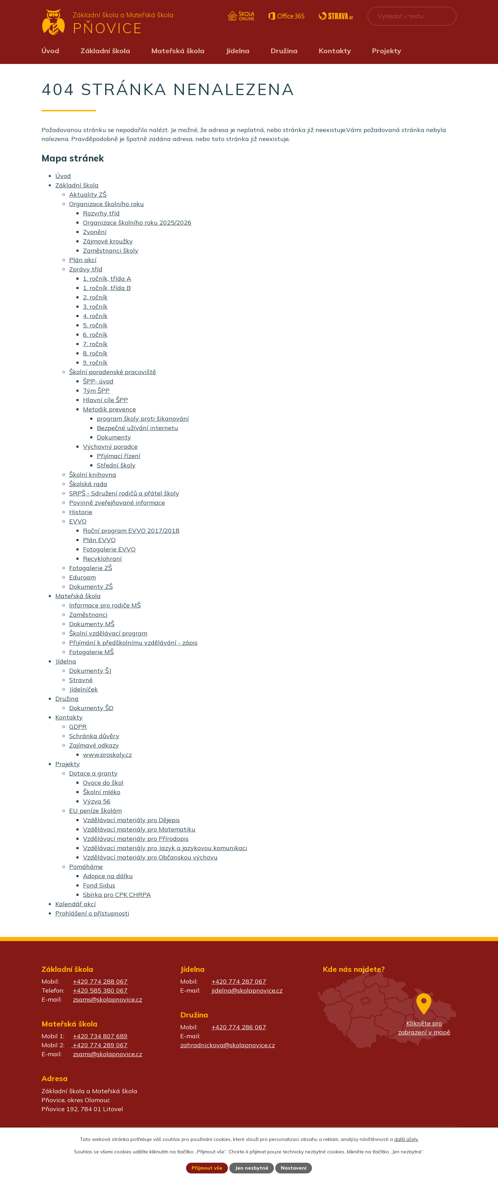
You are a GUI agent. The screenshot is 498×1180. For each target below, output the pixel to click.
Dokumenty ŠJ (90, 671)
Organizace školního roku (106, 204)
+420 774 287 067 (239, 981)
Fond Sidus (99, 885)
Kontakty (335, 50)
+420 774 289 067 (99, 1045)
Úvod (50, 50)
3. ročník (95, 306)
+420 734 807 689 (100, 1036)
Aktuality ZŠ (88, 194)
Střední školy (116, 465)
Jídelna (237, 50)
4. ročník (95, 316)
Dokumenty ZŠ (91, 587)
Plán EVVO (99, 540)
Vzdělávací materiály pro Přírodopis (135, 839)
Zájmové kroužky (108, 241)
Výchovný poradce (110, 446)
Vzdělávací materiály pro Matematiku (139, 829)
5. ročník (95, 325)
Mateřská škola (177, 50)
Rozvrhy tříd (101, 213)
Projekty (386, 50)
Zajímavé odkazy (94, 745)
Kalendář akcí (75, 904)
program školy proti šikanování (143, 418)
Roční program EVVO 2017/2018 (131, 531)
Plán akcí (82, 260)
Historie (80, 512)
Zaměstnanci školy (110, 250)
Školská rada (88, 484)
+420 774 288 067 (100, 981)
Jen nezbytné (252, 1168)
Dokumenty (114, 437)
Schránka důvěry (94, 736)
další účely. (406, 1139)
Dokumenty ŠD (91, 708)
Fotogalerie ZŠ (90, 568)
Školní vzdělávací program (108, 633)
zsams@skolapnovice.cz (107, 999)
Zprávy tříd (85, 269)
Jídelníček (83, 689)
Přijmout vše (207, 1168)
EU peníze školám (95, 811)
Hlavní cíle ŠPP (105, 400)
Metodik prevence (109, 409)
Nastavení (294, 1168)
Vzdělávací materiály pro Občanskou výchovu (150, 857)
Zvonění (95, 232)
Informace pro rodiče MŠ (105, 605)
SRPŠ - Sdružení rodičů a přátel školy (124, 493)
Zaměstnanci (88, 615)
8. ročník (95, 353)
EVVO (77, 521)
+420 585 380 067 (100, 990)
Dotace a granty (93, 773)
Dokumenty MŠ (91, 624)
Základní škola (105, 50)
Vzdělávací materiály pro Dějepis (131, 820)
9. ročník (95, 362)
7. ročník (95, 344)
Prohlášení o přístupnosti (92, 913)
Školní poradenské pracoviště (112, 372)
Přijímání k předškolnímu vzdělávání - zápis (133, 643)
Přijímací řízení (118, 456)
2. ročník (95, 297)
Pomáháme (86, 867)
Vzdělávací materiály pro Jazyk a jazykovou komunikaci (165, 848)
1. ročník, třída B (107, 288)
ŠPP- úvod (98, 381)
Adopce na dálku (108, 876)
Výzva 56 (97, 801)
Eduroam (82, 577)
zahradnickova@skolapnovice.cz (227, 1045)
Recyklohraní (102, 559)
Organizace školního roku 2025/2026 (137, 222)
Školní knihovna (92, 474)
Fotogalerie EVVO (109, 549)
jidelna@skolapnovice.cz (247, 990)
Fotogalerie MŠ (91, 652)
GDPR (78, 727)
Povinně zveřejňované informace (117, 503)
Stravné (81, 680)
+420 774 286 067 (239, 1027)
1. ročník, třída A (107, 278)
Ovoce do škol (103, 783)
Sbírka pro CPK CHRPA (117, 895)
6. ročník (95, 334)
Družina (284, 50)
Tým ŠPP (96, 390)
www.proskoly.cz (107, 755)
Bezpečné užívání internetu (137, 428)
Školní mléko (101, 792)
